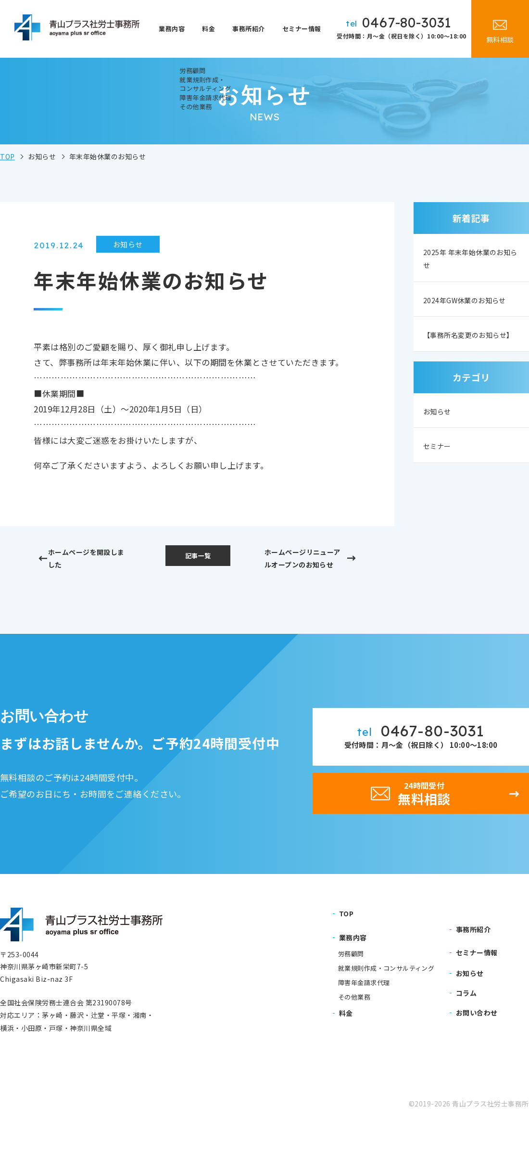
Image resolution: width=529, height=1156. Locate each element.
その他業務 (354, 1023)
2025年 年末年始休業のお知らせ (467, 258)
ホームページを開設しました (92, 560)
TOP (7, 156)
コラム (466, 1019)
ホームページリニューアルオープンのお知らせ (302, 568)
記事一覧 (198, 557)
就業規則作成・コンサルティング (386, 994)
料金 (216, 29)
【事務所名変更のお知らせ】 (469, 360)
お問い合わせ (477, 1038)
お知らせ (440, 445)
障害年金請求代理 (364, 1008)
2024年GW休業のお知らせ (468, 309)
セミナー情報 (302, 29)
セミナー (440, 481)
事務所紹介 (252, 29)
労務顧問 (351, 980)
